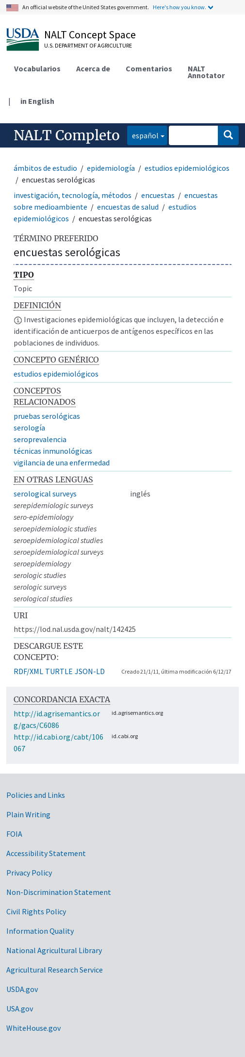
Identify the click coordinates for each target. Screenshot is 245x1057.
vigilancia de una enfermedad (62, 462)
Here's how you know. (179, 7)
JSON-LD (90, 671)
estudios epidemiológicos (187, 168)
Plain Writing (28, 814)
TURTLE (59, 671)
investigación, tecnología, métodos (72, 195)
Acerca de (93, 68)
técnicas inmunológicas (53, 451)
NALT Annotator (206, 72)
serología (29, 427)
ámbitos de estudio (45, 168)
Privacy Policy (29, 872)
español (143, 134)
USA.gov (19, 1008)
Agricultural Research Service (54, 969)
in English (37, 101)
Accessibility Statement (46, 853)
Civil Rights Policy (36, 911)
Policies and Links (35, 795)
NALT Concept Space (90, 34)
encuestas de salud (128, 207)
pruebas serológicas (47, 416)
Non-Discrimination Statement (58, 892)
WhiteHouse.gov (33, 1028)
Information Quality (40, 931)
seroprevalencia (40, 439)
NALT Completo (67, 135)
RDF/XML (28, 671)
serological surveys (45, 493)
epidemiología (111, 168)
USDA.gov (22, 989)
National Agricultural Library (54, 950)
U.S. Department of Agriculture (88, 45)
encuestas (158, 195)
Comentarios (149, 68)
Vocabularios (37, 68)
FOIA (14, 834)
